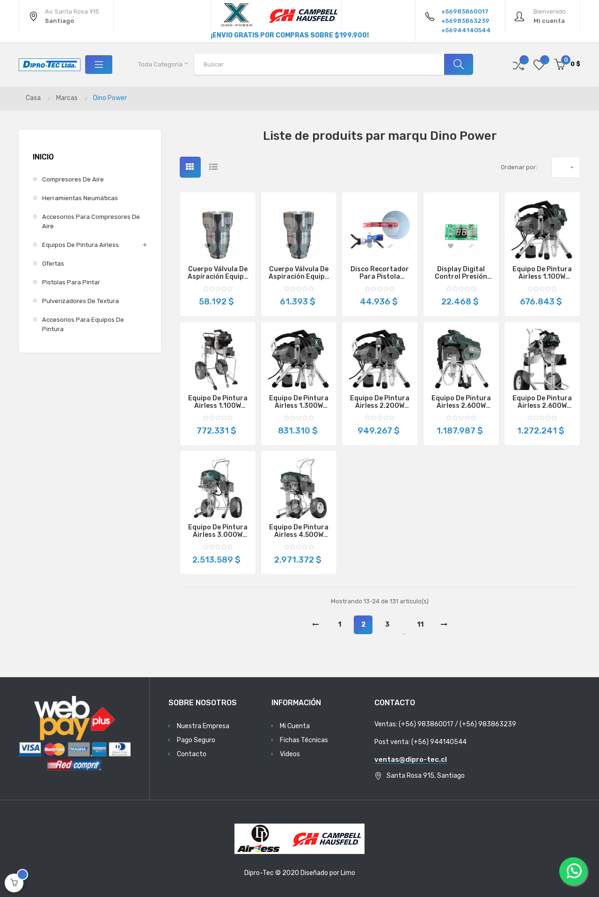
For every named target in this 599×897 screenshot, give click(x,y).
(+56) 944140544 (439, 742)
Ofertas (53, 263)
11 (420, 625)
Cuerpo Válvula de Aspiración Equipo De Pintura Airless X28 (299, 273)
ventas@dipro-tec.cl (410, 759)
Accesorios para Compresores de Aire (91, 221)
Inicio (43, 156)
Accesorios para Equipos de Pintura (83, 324)
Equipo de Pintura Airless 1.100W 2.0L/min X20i (542, 273)
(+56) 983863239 (488, 724)
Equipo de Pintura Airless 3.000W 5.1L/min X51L (218, 531)
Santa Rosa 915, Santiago (426, 776)
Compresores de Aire (73, 179)
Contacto (191, 754)
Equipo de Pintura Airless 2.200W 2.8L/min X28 (379, 402)
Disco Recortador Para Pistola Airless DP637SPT (380, 273)
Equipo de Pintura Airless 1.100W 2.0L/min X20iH (218, 402)
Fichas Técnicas (304, 740)
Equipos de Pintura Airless (80, 244)
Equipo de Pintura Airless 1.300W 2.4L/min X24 (299, 402)
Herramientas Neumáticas (80, 198)
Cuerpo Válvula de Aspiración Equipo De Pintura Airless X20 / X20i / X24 (218, 273)
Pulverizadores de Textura (80, 300)
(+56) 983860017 (426, 724)
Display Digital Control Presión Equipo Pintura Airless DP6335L (461, 273)
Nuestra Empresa (203, 726)
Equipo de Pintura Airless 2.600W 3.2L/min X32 (461, 402)
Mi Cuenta (295, 726)
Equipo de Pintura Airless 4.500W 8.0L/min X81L (299, 531)
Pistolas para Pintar (71, 282)
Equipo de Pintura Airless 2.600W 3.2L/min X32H (542, 402)
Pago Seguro (196, 740)
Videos (290, 754)
